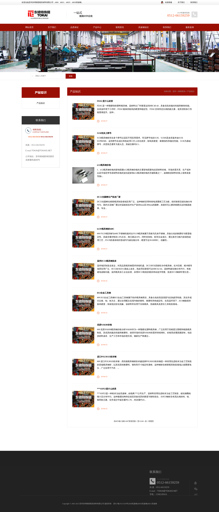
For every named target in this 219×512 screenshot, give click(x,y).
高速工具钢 (58, 479)
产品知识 (41, 103)
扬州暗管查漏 (51, 454)
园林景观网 (136, 451)
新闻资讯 (120, 27)
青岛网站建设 (168, 451)
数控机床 (61, 454)
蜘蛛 (42, 454)
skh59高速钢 (142, 504)
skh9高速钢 (133, 504)
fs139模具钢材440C (105, 229)
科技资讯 (108, 454)
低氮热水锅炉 (66, 451)
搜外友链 (127, 451)
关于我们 (181, 2)
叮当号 (177, 451)
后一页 (147, 421)
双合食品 (149, 454)
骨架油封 (130, 454)
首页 (174, 91)
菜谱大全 (86, 451)
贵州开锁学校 (148, 451)
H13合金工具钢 (104, 293)
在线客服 (166, 2)
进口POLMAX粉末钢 (106, 357)
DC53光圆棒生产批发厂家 (108, 197)
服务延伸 (190, 27)
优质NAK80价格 (104, 325)
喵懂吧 (158, 451)
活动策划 (94, 451)
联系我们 (193, 2)
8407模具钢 (104, 451)
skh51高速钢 (152, 504)
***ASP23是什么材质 (106, 389)
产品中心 (97, 27)
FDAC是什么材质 (105, 101)
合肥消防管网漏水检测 (76, 454)
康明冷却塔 (139, 454)
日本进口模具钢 (60, 482)
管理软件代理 (116, 451)
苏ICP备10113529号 (120, 504)
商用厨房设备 (119, 454)
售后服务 (122, 476)
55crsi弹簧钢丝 (49, 451)
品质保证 (74, 27)
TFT (58, 451)
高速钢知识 (143, 27)
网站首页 (29, 27)
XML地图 (37, 451)
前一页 (136, 421)
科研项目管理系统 (95, 454)
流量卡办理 (159, 454)
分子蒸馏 (77, 451)
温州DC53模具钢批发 (106, 261)
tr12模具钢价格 (104, 165)
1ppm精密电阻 (187, 451)
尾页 (152, 421)
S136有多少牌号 (104, 133)
